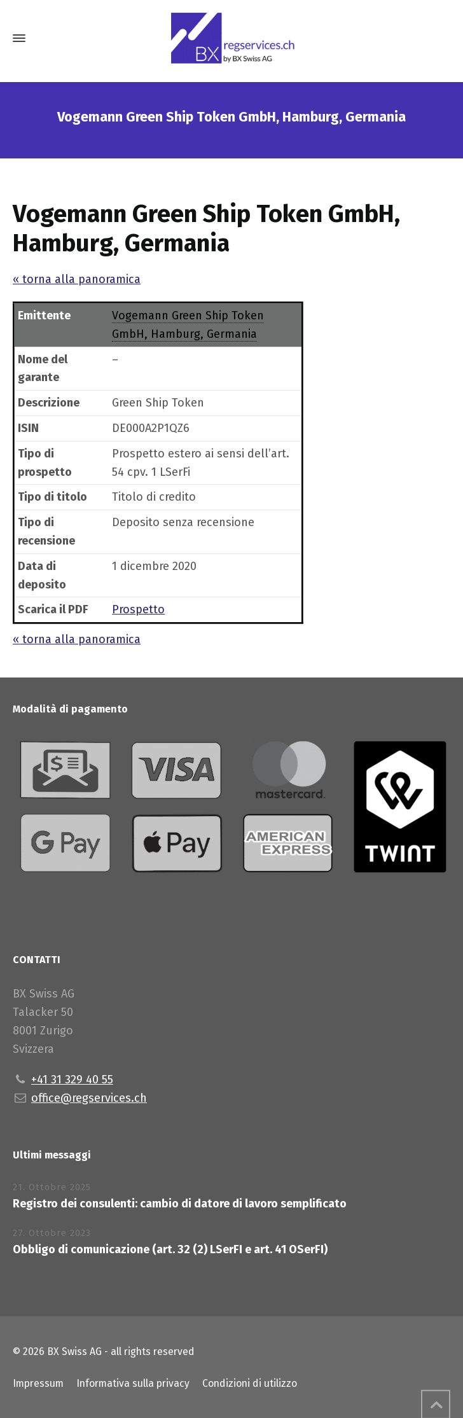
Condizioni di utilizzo (249, 1383)
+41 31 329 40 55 (72, 1080)
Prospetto (138, 609)
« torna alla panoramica (77, 279)
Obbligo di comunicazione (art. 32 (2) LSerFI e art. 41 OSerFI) (170, 1249)
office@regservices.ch (89, 1098)
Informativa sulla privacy (133, 1383)
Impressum (38, 1383)
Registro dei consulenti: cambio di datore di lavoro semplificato (180, 1204)
